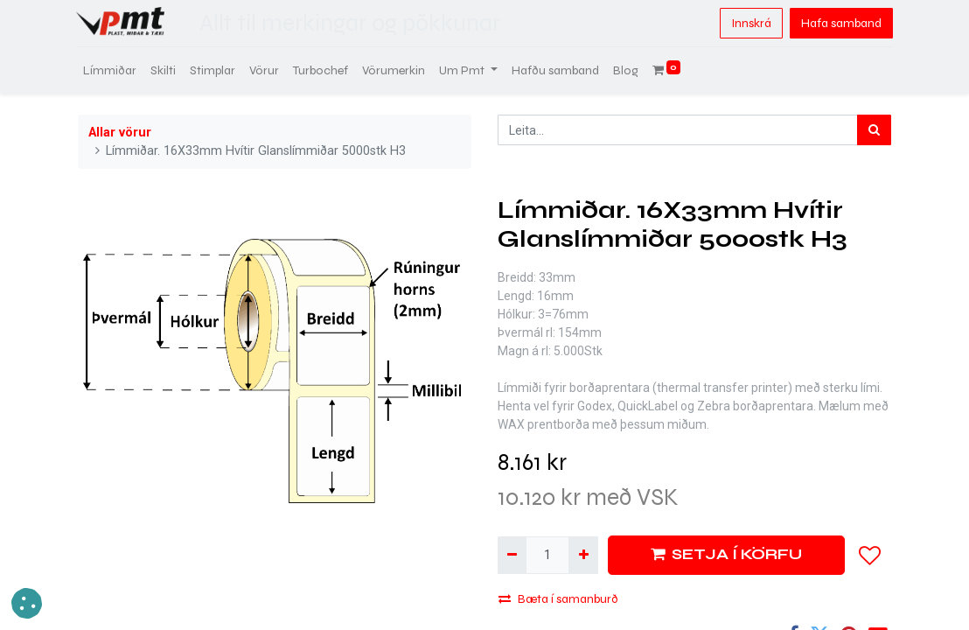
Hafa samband (839, 23)
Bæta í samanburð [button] (558, 599)
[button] (870, 555)
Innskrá (749, 23)
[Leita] (874, 130)
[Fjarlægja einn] (512, 555)
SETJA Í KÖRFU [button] (726, 554)
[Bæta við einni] (582, 555)
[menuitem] (111, 70)
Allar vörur (119, 132)
